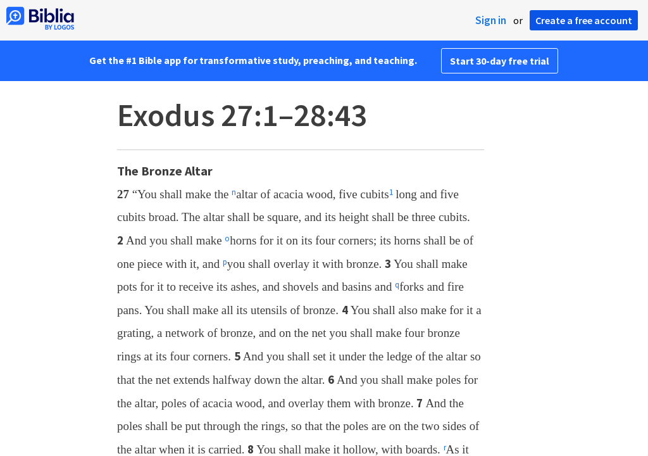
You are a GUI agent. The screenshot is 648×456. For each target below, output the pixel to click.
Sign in (490, 20)
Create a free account (583, 20)
